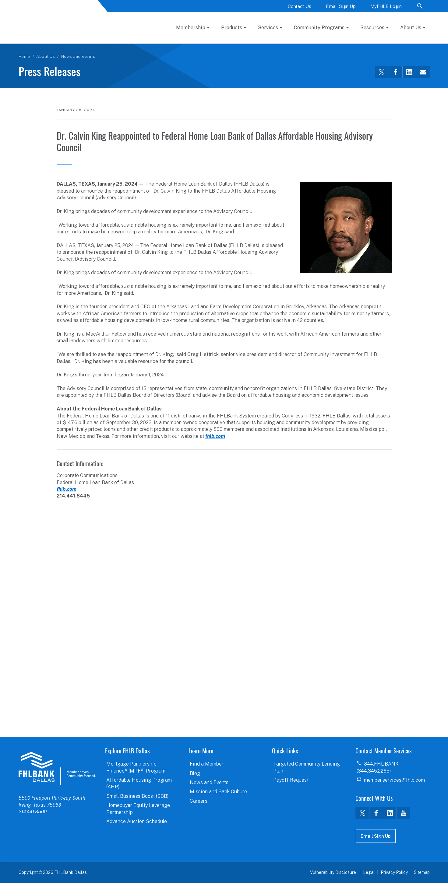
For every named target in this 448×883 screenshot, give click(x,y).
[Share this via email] (423, 72)
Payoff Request (291, 780)
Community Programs (319, 27)
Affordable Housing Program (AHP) (139, 783)
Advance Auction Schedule (136, 821)
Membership (190, 27)
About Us (410, 27)
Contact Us (299, 6)
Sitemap (422, 872)
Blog (195, 773)
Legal (369, 872)
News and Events (78, 56)
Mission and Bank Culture (218, 791)
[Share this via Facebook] (395, 72)
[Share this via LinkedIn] (409, 72)
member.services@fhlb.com (394, 780)
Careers (198, 801)
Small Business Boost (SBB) (137, 796)
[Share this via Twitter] (382, 72)
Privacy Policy (394, 872)
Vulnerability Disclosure (333, 872)
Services (268, 27)
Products (231, 27)
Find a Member (207, 764)
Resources (372, 27)
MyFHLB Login (386, 6)
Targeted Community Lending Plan (306, 767)
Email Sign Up (341, 6)
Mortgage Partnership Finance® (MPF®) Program (135, 767)
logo (57, 768)
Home (24, 56)
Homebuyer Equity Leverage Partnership (138, 808)
